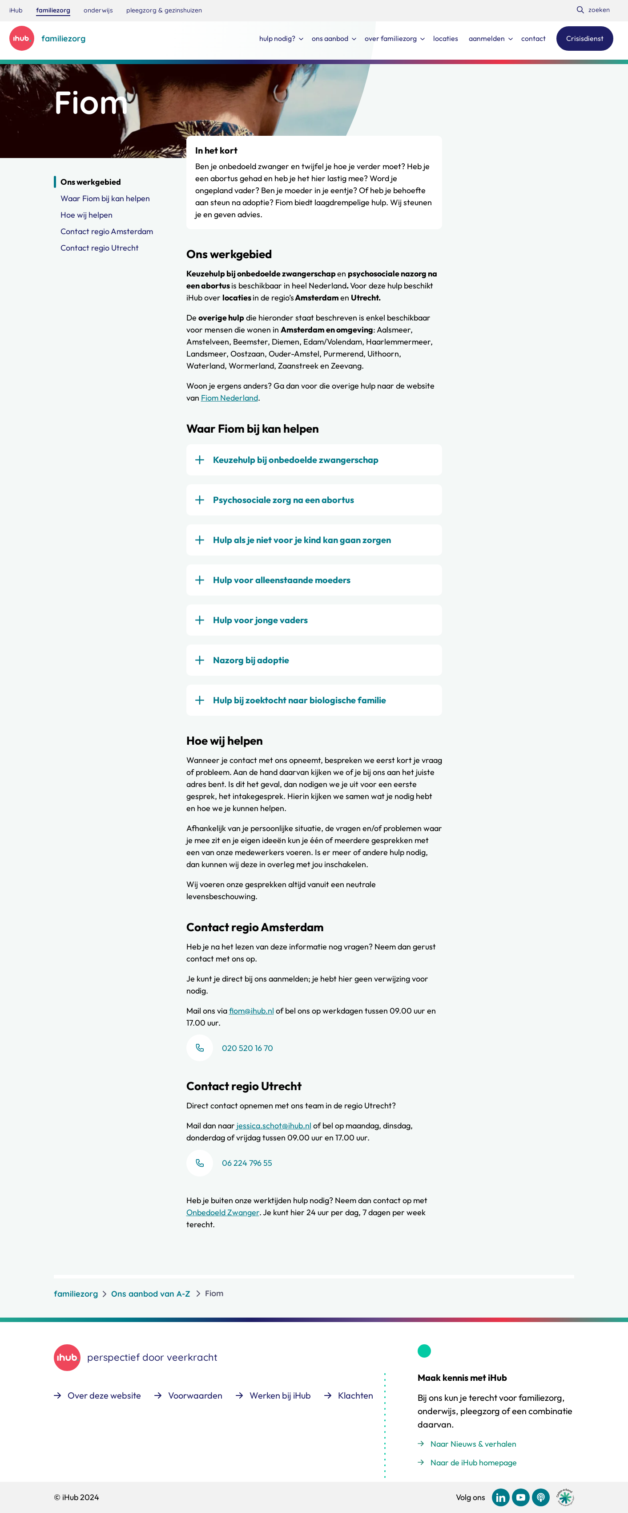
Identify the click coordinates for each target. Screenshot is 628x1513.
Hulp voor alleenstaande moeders (281, 579)
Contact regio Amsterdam (106, 231)
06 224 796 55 (247, 1163)
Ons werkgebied (90, 182)
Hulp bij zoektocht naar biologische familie (299, 700)
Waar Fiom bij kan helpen (105, 198)
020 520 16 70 (247, 1048)
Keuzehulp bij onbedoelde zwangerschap (295, 459)
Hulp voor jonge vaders (260, 619)
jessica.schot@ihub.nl (274, 1125)
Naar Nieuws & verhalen (473, 1444)
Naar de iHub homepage (474, 1462)
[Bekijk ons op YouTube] (521, 1497)
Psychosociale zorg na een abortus (283, 499)
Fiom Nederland (229, 398)
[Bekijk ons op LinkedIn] (501, 1497)
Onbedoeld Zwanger (222, 1212)
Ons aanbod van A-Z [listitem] (150, 1293)
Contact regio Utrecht (99, 248)
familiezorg (76, 1293)
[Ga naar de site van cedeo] (565, 1498)
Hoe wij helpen (86, 215)
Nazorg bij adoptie (251, 659)
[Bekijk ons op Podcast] (541, 1497)
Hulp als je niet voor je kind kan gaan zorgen (302, 539)
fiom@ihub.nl (251, 1011)
